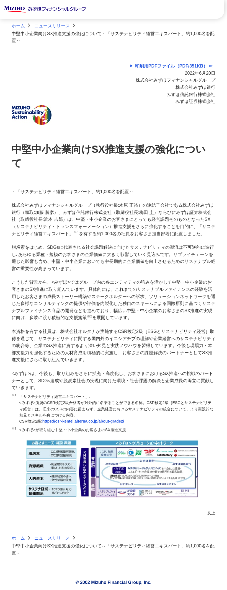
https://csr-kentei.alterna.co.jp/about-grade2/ (83, 421)
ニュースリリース (52, 26)
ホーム (18, 26)
